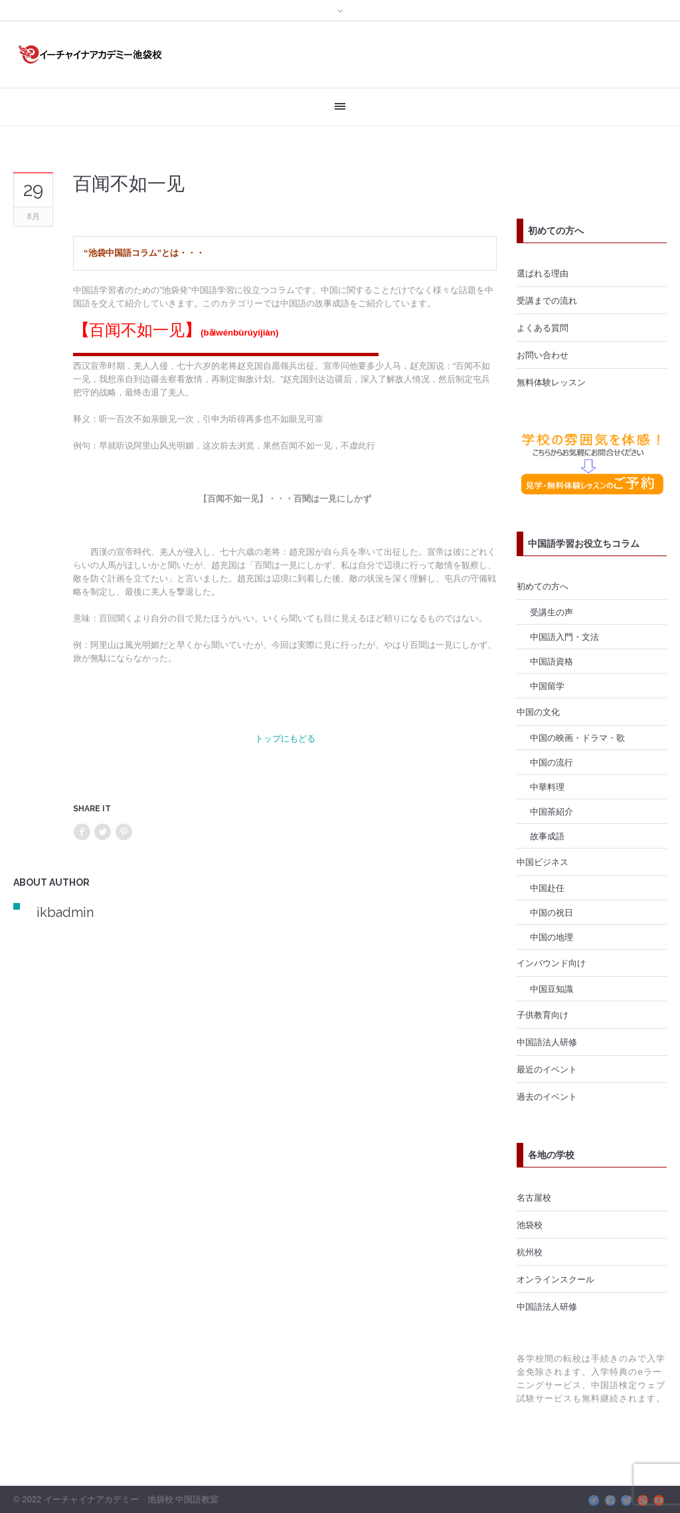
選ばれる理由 (542, 273)
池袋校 (530, 1225)
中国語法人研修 (547, 1042)
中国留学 (547, 686)
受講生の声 (551, 612)
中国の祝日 (551, 912)
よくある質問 (542, 328)
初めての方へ (542, 586)
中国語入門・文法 (564, 637)
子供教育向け (542, 1015)
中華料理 (547, 787)
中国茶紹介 (551, 811)
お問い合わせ (542, 355)
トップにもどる (285, 738)
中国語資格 (551, 661)
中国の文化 (538, 712)
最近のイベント (547, 1069)
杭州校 (530, 1252)
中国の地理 (551, 937)
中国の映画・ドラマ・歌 (577, 738)
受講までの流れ (547, 300)
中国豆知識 (551, 989)
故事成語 (547, 836)
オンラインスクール (555, 1279)
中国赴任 (547, 888)
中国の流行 (551, 762)
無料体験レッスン (551, 382)
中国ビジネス (542, 862)
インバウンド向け (551, 963)
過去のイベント (547, 1096)
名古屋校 (534, 1197)
